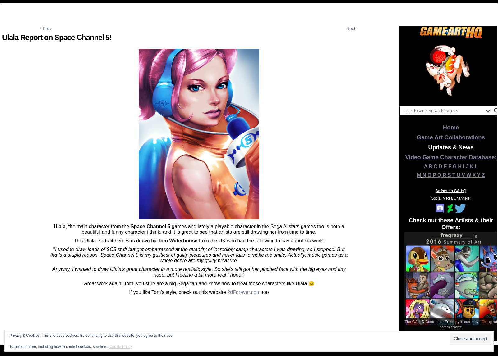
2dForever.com (244, 292)
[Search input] (443, 110)
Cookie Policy (120, 347)
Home (451, 127)
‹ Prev (46, 28)
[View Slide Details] (451, 71)
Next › (352, 28)
